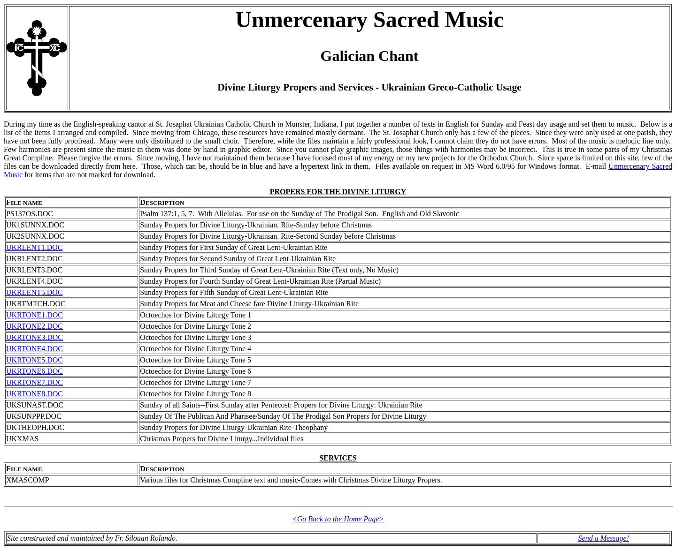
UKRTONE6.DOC (34, 371)
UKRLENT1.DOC (34, 247)
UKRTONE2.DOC (34, 326)
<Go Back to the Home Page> (338, 519)
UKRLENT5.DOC (34, 292)
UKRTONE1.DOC (34, 315)
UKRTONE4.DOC (34, 349)
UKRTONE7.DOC (34, 382)
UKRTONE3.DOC (34, 337)
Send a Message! (603, 538)
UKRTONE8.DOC (34, 394)
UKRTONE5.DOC (34, 360)
